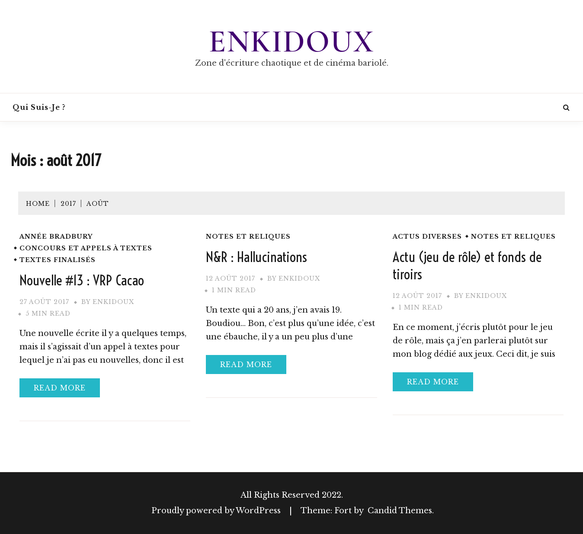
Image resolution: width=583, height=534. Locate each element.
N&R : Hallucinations (256, 256)
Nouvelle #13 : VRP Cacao (81, 280)
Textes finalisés (57, 260)
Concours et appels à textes (85, 248)
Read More (60, 388)
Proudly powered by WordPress (217, 510)
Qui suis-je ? (39, 107)
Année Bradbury (56, 236)
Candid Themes (400, 510)
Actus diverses (427, 236)
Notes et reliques (248, 236)
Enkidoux (291, 41)
